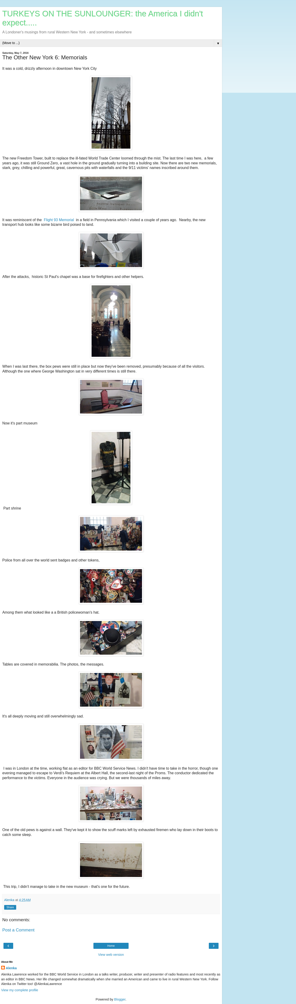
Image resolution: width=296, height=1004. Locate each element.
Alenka (11, 968)
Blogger (120, 999)
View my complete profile (19, 990)
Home (111, 945)
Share (10, 907)
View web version (111, 954)
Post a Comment (18, 930)
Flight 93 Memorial (59, 220)
